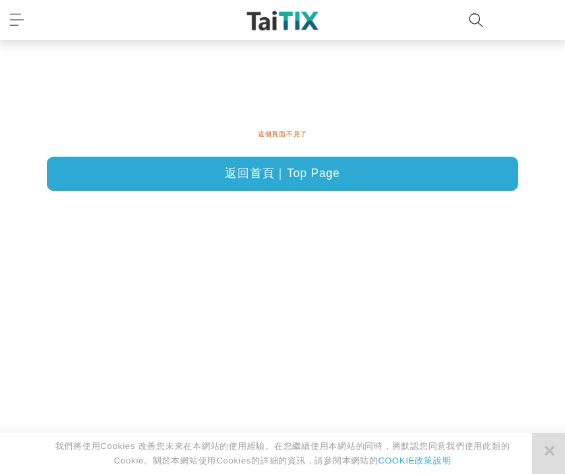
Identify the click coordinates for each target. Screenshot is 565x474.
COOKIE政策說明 (415, 460)
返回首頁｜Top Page (282, 173)
